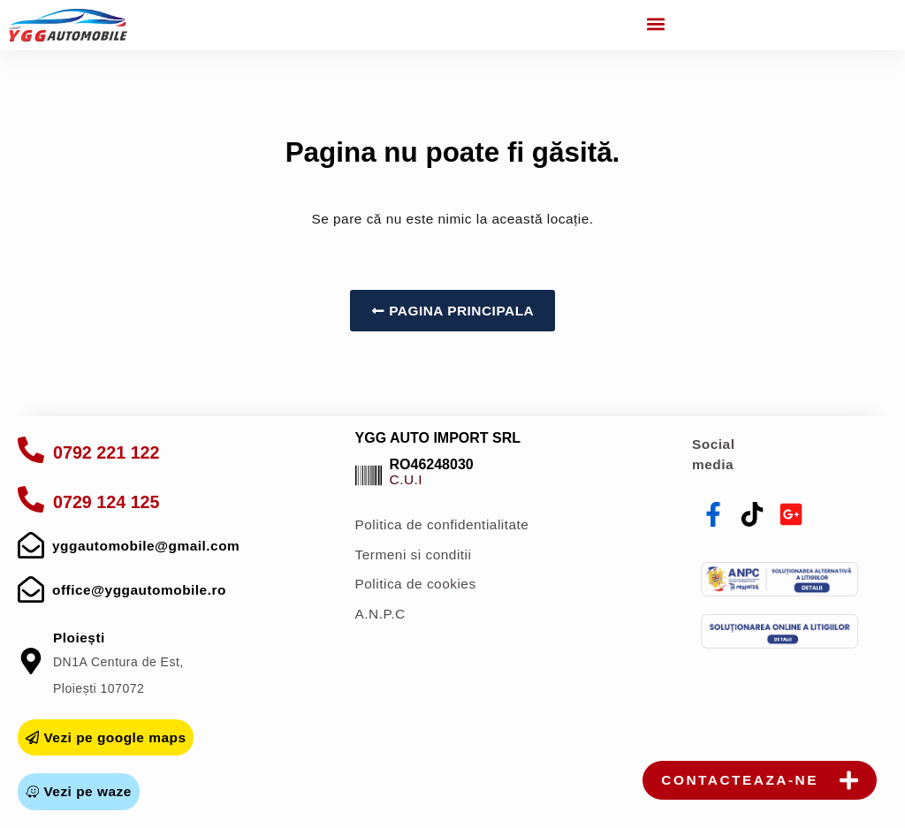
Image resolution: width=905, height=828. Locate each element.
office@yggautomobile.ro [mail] (139, 589)
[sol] (779, 631)
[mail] (31, 545)
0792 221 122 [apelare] (106, 452)
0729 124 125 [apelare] (106, 502)
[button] (656, 23)
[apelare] (31, 450)
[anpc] (779, 579)
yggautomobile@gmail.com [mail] (146, 545)
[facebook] (713, 514)
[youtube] (791, 514)
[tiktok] (752, 514)
